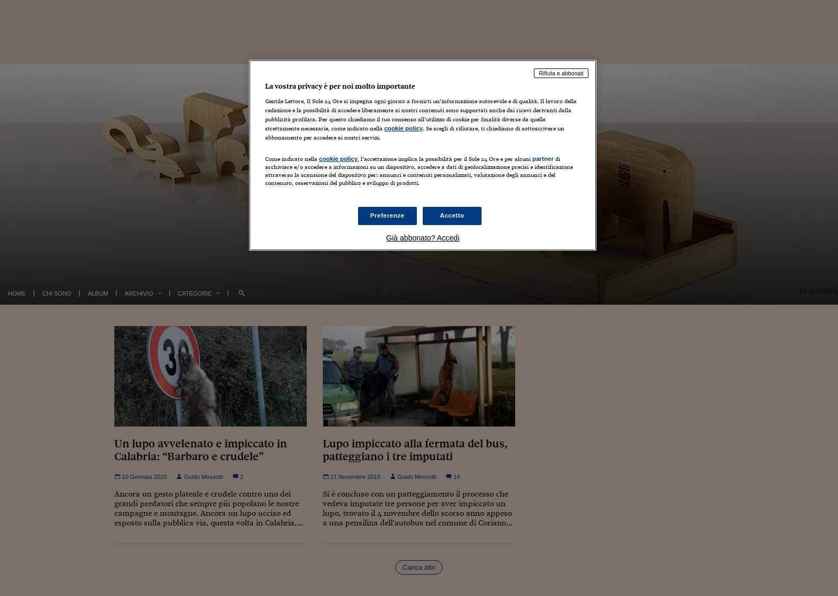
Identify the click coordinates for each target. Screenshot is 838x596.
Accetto (452, 215)
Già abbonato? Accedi (423, 238)
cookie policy (403, 128)
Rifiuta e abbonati (561, 73)
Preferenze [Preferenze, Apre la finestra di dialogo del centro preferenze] (387, 215)
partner (543, 159)
